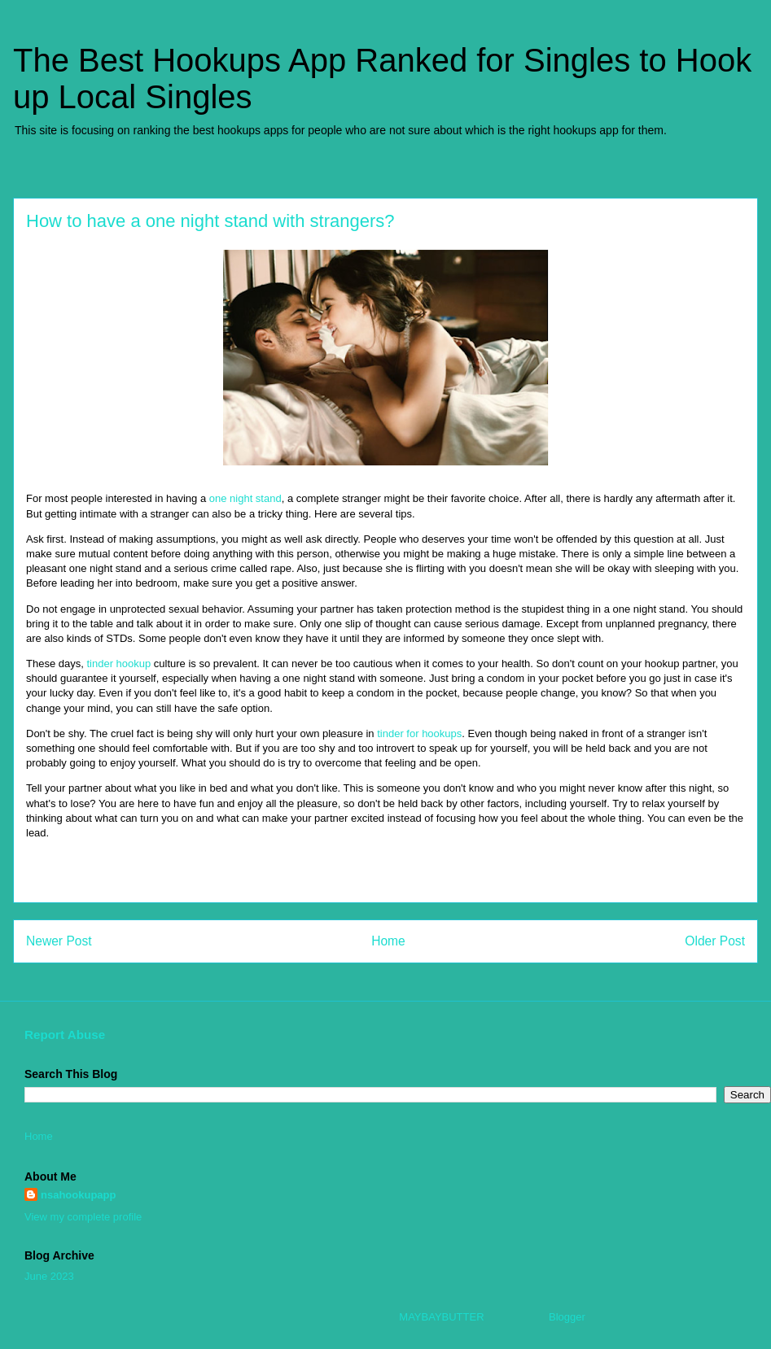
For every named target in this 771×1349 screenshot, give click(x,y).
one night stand (245, 498)
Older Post (715, 941)
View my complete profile (83, 1217)
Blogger (567, 1317)
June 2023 (49, 1276)
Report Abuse (64, 1034)
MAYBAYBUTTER (441, 1317)
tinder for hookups (419, 733)
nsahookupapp (78, 1195)
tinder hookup (118, 663)
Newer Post (59, 941)
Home (388, 941)
